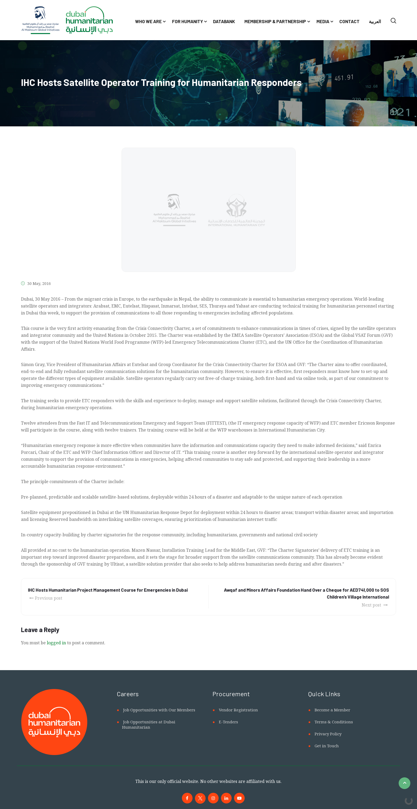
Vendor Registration (238, 709)
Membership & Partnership (275, 21)
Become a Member (332, 709)
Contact (349, 21)
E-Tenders (228, 721)
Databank (224, 21)
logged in (56, 643)
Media (322, 21)
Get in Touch (327, 745)
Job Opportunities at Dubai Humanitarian (148, 724)
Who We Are (148, 21)
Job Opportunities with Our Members (159, 709)
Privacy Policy (328, 733)
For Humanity (187, 21)
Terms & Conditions (334, 721)
